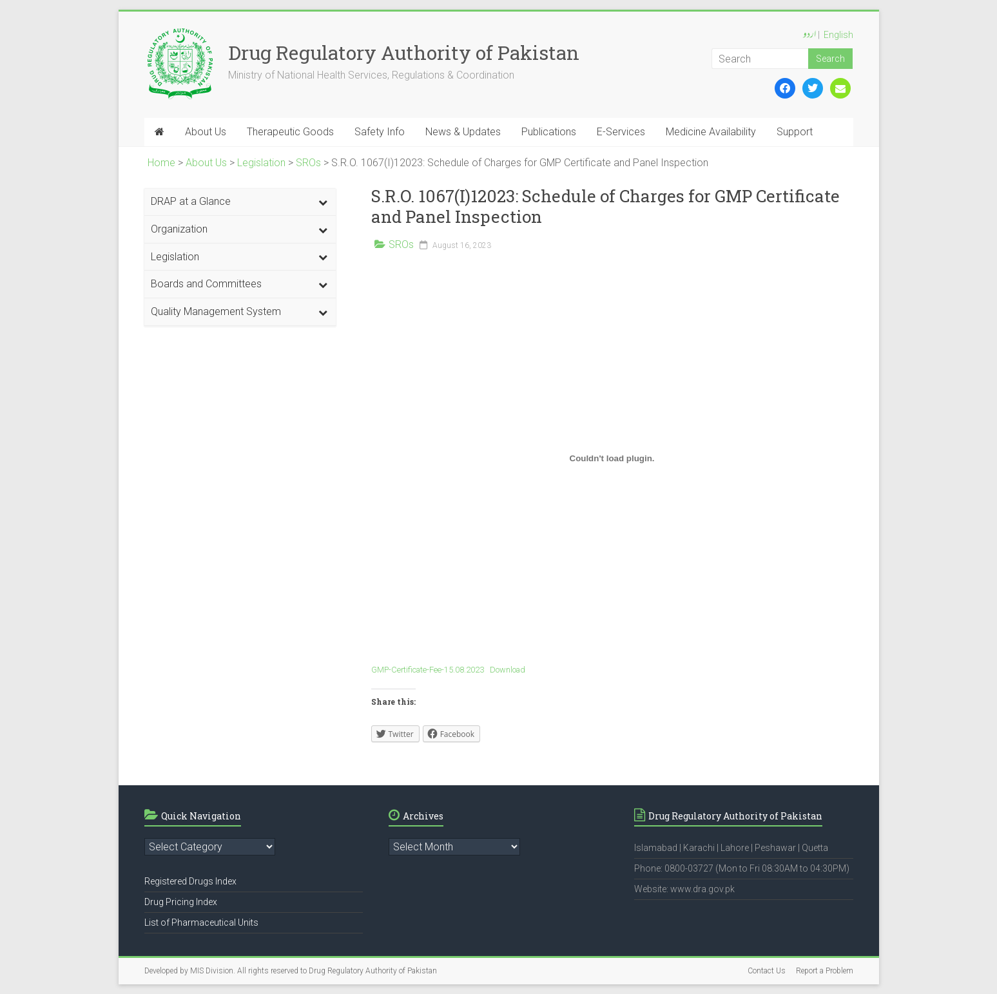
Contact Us (767, 970)
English (838, 35)
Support (795, 132)
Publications (548, 132)
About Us (205, 132)
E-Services (621, 132)
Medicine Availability (711, 132)
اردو (809, 35)
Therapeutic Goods (290, 132)
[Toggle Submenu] (323, 202)
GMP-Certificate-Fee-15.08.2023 (427, 669)
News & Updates (463, 132)
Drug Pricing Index (180, 902)
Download (507, 669)
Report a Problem (824, 970)
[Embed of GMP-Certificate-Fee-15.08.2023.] (612, 458)
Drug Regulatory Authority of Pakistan (403, 52)
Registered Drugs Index (190, 881)
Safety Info (379, 132)
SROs (401, 244)
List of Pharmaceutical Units (201, 922)
